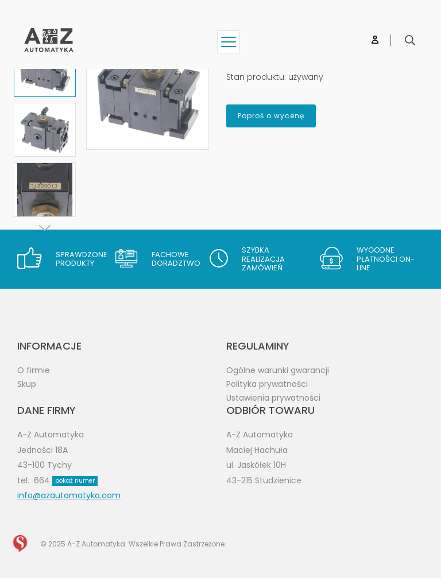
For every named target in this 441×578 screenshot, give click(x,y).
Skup (26, 384)
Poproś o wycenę (271, 116)
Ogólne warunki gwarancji (277, 370)
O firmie (33, 370)
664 (66, 480)
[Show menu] (228, 41)
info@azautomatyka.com (69, 495)
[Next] (45, 227)
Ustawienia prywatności (273, 398)
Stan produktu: (256, 77)
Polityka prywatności (267, 384)
